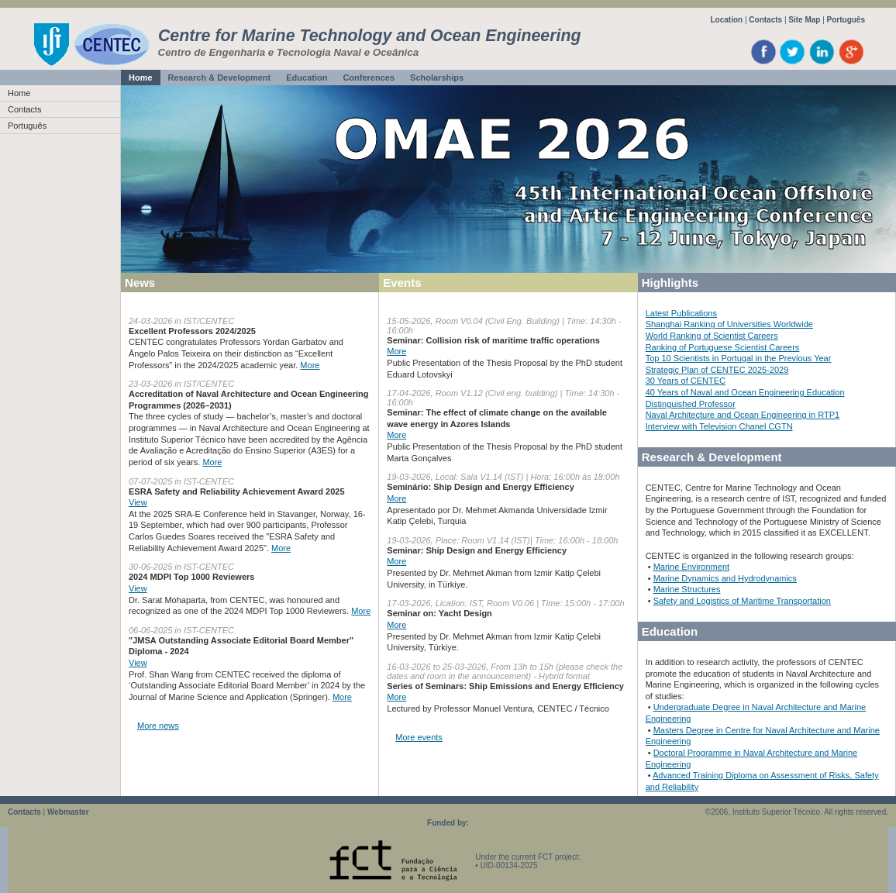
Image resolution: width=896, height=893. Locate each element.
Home (141, 77)
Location (726, 20)
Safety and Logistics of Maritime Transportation (742, 600)
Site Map (804, 20)
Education (306, 77)
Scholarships (437, 77)
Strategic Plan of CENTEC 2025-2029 (717, 369)
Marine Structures (687, 589)
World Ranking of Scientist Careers (712, 335)
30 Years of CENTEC (685, 380)
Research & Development (219, 77)
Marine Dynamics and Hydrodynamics (725, 578)
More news (158, 725)
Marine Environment (691, 566)
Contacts (765, 20)
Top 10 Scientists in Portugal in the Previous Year (739, 358)
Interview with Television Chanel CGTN (719, 426)
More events (419, 737)
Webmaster (68, 812)
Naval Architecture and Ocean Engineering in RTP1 (743, 414)
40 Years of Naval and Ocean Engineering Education (745, 392)
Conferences (369, 77)
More (309, 365)
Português (846, 20)
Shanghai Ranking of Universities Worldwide (729, 324)
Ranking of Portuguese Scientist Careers (723, 347)
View (138, 502)
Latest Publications (681, 313)
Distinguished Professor (691, 404)
